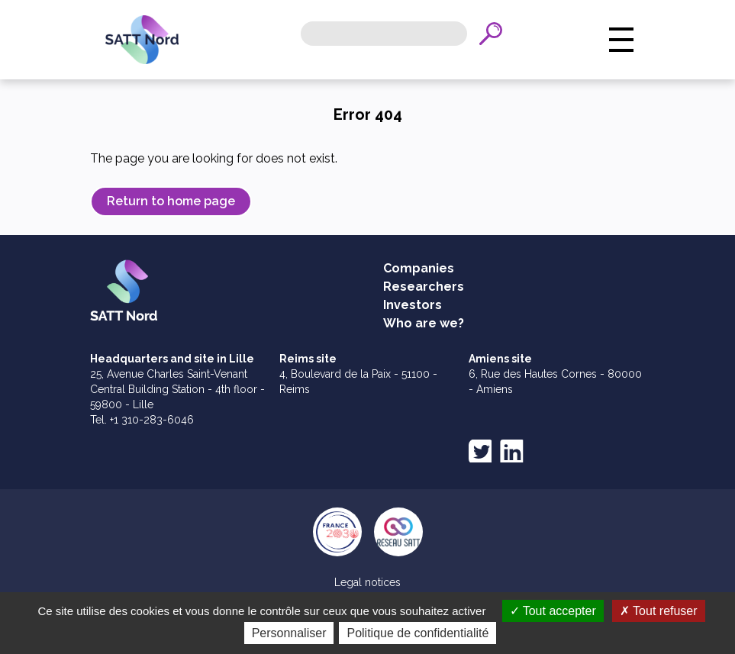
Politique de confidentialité (417, 633)
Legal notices (367, 582)
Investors (412, 305)
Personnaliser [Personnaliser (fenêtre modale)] (289, 633)
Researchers (423, 286)
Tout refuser (659, 610)
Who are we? (423, 323)
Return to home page (171, 201)
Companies (418, 268)
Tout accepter (553, 610)
